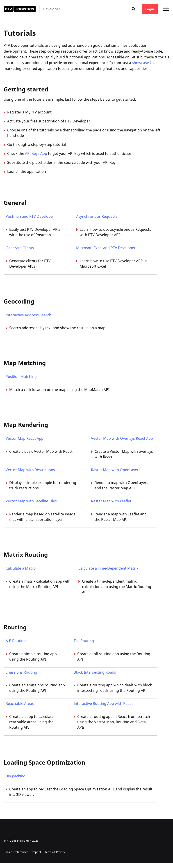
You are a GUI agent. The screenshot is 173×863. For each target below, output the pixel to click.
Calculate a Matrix (21, 568)
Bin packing (15, 776)
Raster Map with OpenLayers (115, 469)
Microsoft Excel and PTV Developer (106, 247)
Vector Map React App (24, 438)
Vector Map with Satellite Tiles (31, 501)
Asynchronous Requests (96, 216)
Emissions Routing (21, 672)
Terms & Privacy (55, 852)
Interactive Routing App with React (103, 703)
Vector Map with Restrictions (30, 469)
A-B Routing (16, 640)
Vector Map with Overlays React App (122, 438)
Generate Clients (20, 247)
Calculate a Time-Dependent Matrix (108, 568)
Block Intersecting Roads (95, 672)
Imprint (36, 852)
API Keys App (36, 153)
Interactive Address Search (28, 315)
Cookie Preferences (16, 852)
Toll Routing (84, 640)
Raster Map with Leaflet (111, 501)
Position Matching (21, 376)
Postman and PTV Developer (30, 216)
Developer (51, 9)
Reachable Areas (20, 703)
